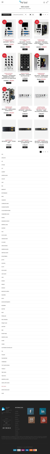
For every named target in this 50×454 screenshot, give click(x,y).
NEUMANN (4, 305)
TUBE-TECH (4, 375)
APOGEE (3, 164)
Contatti (16, 411)
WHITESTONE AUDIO (5, 389)
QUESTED (3, 326)
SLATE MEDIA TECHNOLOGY (7, 347)
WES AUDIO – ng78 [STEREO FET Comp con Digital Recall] (41, 142)
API (2, 161)
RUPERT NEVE (4, 333)
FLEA (2, 231)
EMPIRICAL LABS (5, 224)
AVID (2, 182)
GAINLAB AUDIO (5, 238)
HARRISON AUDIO (5, 249)
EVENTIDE (3, 228)
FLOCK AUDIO (4, 235)
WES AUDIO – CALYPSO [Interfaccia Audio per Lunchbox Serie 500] (25, 43)
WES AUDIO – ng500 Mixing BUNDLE (25, 111)
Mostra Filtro (6, 14)
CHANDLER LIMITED (5, 207)
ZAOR (3, 393)
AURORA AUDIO (5, 175)
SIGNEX (3, 344)
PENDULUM (4, 316)
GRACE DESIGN (4, 245)
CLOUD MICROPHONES (6, 210)
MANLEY (3, 284)
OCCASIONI (11, 39)
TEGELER (3, 354)
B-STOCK (5, 39)
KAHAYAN (3, 263)
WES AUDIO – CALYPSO (8, 42)
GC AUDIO (3, 242)
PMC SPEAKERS (5, 319)
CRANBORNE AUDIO (5, 214)
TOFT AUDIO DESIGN (5, 365)
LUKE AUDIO (4, 273)
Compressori (41, 39)
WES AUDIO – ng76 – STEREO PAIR (9, 142)
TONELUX (3, 368)
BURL (3, 196)
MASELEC (3, 287)
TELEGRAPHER (4, 358)
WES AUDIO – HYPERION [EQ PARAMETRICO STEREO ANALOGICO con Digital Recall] (9, 77)
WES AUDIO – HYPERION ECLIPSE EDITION (25, 75)
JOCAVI (3, 259)
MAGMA (3, 280)
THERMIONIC (4, 361)
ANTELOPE (4, 157)
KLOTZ (3, 266)
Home (20, 8)
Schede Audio (8, 40)
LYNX (3, 277)
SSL (2, 351)
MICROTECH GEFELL (5, 291)
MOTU (3, 298)
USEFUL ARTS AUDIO (5, 382)
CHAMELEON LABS (5, 203)
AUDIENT (3, 171)
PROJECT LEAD (4, 323)
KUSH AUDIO (4, 270)
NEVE (3, 312)
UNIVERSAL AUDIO (5, 379)
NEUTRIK (3, 309)
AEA (2, 154)
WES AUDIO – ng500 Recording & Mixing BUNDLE (41, 111)
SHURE (3, 340)
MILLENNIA (4, 294)
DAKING (3, 217)
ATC (2, 168)
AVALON (3, 178)
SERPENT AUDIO (5, 337)
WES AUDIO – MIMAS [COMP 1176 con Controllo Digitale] (41, 76)
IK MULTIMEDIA (4, 256)
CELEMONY (4, 200)
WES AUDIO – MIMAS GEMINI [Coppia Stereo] (9, 110)
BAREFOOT (4, 189)
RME (2, 330)
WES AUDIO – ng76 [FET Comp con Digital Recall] (25, 142)
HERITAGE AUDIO (5, 252)
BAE (2, 186)
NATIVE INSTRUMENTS (6, 302)
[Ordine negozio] (20, 15)
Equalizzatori (9, 73)
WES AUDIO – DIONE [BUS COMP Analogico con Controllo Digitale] (41, 43)
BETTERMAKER (4, 193)
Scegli (8, 46)
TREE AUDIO (4, 372)
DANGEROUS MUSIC (5, 221)
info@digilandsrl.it (6, 424)
